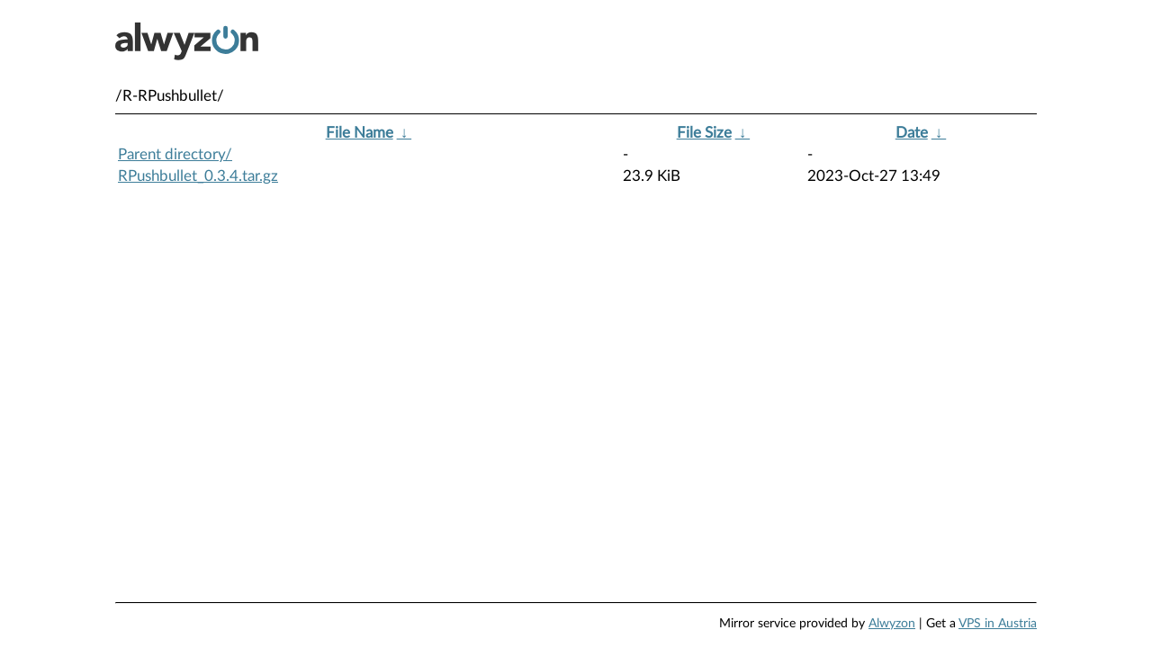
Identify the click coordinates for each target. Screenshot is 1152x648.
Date (912, 132)
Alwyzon (891, 623)
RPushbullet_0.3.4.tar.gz (198, 176)
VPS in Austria (997, 623)
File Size (704, 132)
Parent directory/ (175, 154)
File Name (359, 132)
